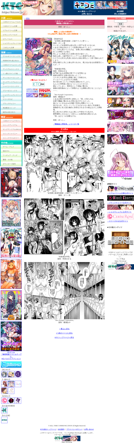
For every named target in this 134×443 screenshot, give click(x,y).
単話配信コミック (9, 108)
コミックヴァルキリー (11, 138)
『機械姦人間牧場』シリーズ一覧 (66, 124)
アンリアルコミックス (11, 69)
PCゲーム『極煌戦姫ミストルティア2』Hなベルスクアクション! (11, 355)
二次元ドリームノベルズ (12, 22)
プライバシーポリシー (74, 429)
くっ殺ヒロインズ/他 (10, 73)
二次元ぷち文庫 (8, 48)
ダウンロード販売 (9, 164)
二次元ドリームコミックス (12, 65)
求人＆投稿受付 (120, 14)
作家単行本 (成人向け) (11, 61)
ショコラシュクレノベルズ (12, 43)
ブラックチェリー (9, 103)
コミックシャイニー (10, 134)
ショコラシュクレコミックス (12, 95)
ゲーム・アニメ (8, 147)
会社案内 (61, 429)
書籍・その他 (7, 160)
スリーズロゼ (7, 99)
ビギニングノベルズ (10, 35)
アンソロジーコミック (11, 78)
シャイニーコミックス (11, 86)
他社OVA (6, 151)
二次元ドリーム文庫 (10, 26)
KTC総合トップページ (87, 11)
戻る (28, 18)
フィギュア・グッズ (10, 155)
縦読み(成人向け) (9, 112)
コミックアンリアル (10, 125)
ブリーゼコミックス (10, 91)
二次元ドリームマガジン (12, 121)
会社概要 (120, 11)
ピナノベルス (7, 39)
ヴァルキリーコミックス (12, 56)
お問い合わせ (87, 14)
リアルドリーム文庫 (10, 30)
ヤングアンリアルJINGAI (12, 129)
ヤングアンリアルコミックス (12, 82)
